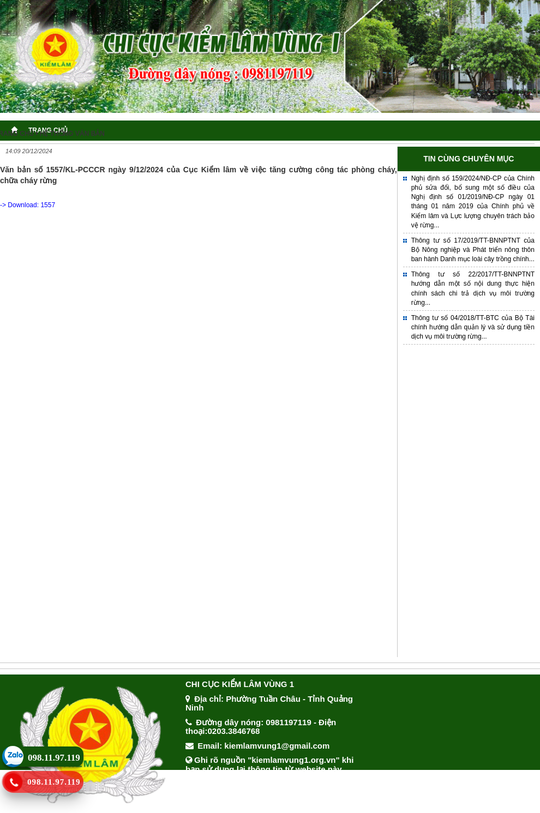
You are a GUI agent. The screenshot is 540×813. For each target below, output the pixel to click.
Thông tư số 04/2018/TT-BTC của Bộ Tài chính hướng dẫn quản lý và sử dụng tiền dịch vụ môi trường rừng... (473, 327)
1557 (47, 205)
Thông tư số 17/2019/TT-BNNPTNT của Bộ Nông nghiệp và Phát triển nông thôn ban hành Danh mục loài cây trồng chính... (473, 250)
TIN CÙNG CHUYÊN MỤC (468, 158)
